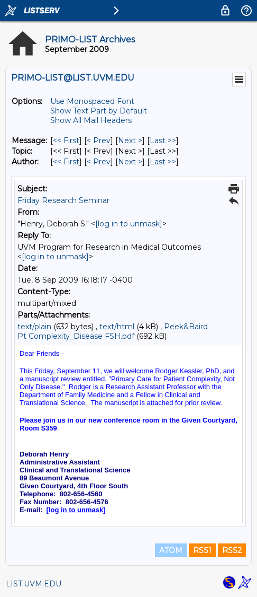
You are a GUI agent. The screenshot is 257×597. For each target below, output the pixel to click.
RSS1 (202, 550)
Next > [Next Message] (130, 140)
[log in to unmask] (128, 224)
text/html (116, 326)
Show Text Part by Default (98, 111)
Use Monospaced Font (92, 101)
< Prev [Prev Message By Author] (99, 161)
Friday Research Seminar (63, 200)
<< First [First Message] (66, 140)
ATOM (170, 550)
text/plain (34, 326)
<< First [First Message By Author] (66, 161)
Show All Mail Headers (91, 120)
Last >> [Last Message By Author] (163, 161)
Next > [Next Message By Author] (130, 161)
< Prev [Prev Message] (99, 140)
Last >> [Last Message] (163, 140)
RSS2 (232, 550)
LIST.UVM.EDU (33, 584)
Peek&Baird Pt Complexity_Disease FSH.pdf (112, 331)
